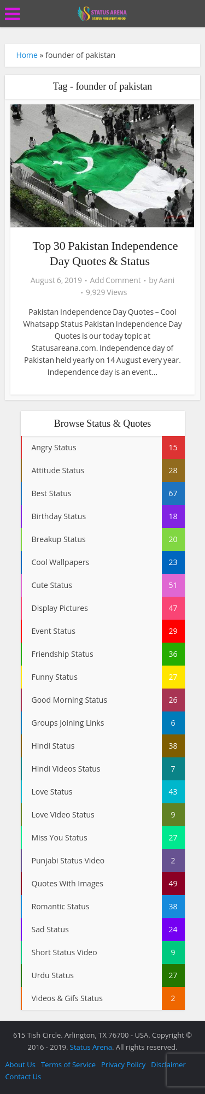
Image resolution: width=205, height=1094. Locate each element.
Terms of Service (68, 1064)
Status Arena (91, 1047)
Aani (166, 280)
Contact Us (23, 1076)
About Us (20, 1064)
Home (27, 55)
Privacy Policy (123, 1064)
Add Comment (115, 280)
